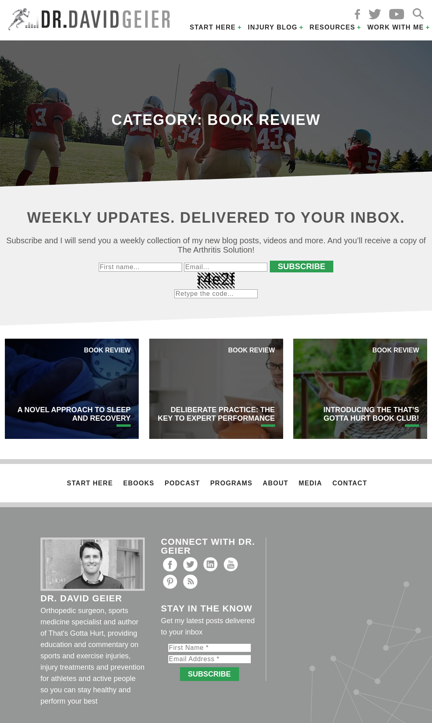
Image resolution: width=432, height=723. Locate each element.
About (275, 483)
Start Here (213, 27)
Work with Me (395, 27)
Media (310, 483)
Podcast (182, 483)
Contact (349, 483)
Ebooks (139, 483)
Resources (332, 27)
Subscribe (302, 266)
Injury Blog (273, 27)
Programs (231, 483)
